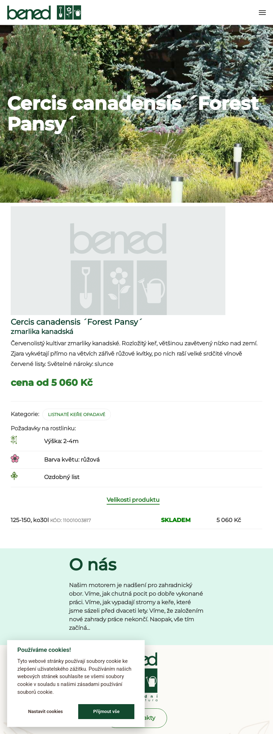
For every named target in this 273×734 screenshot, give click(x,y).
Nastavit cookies (45, 711)
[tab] (137, 500)
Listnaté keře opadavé (76, 414)
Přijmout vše (106, 711)
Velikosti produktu (133, 499)
